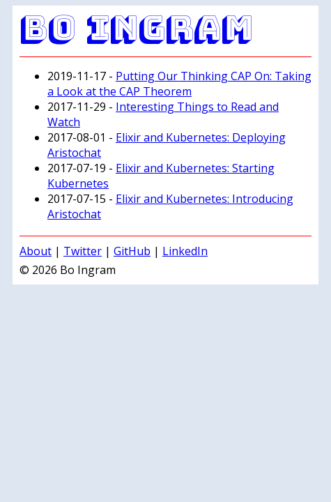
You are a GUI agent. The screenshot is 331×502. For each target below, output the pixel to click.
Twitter (82, 251)
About (36, 251)
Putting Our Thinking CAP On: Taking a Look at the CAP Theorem (179, 83)
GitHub (132, 251)
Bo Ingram (136, 28)
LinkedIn (185, 251)
